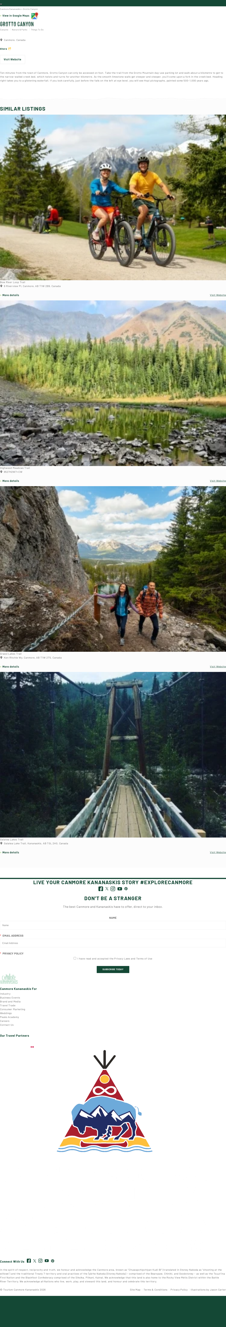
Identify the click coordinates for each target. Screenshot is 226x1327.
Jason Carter (218, 1291)
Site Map (135, 1291)
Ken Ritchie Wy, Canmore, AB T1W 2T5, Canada (31, 660)
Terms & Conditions (155, 1291)
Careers (5, 1023)
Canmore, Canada (12, 42)
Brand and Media (10, 1003)
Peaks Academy (9, 1019)
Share (3, 51)
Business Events (10, 999)
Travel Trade (8, 1007)
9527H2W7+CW (11, 474)
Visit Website (12, 62)
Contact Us (7, 1027)
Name (113, 920)
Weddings (6, 1015)
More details (10, 298)
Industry (5, 996)
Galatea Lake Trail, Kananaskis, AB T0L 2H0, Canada (34, 846)
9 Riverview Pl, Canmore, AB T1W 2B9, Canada (30, 288)
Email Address (11, 938)
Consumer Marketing (12, 1011)
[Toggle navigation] (1, 5)
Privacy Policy (12, 956)
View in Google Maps (20, 18)
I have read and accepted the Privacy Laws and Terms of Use (115, 960)
